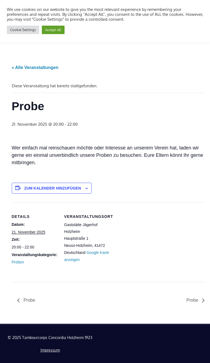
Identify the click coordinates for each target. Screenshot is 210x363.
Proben (18, 262)
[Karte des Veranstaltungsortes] (145, 240)
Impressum (50, 350)
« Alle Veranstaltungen (35, 67)
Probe (28, 300)
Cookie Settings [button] (23, 30)
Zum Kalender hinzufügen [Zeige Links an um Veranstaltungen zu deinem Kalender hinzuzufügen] (52, 188)
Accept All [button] (53, 30)
